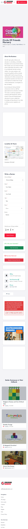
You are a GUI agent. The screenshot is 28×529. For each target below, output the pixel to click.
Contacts (3, 504)
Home (2, 497)
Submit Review (10, 235)
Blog (2, 507)
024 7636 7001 (13, 287)
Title (5, 198)
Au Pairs (2, 527)
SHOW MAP (14, 152)
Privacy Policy (4, 514)
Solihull (6, 447)
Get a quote (3, 502)
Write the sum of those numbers (11, 226)
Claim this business (14, 248)
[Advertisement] (14, 17)
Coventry (14, 44)
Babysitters (3, 525)
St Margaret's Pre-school (9, 445)
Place (6, 205)
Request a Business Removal (14, 260)
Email (6, 191)
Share (8, 294)
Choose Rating (8, 177)
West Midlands (19, 44)
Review (6, 212)
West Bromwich (7, 468)
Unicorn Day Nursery (8, 466)
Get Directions (14, 279)
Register (2, 509)
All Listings (3, 499)
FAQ (2, 512)
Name (6, 184)
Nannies (2, 522)
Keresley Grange (7, 425)
